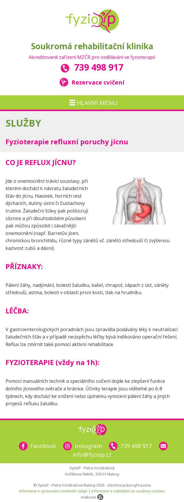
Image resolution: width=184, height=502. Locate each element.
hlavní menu (93, 103)
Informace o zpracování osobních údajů (53, 491)
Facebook (43, 446)
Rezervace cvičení (92, 82)
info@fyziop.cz (92, 455)
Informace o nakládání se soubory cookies (128, 491)
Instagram (88, 446)
